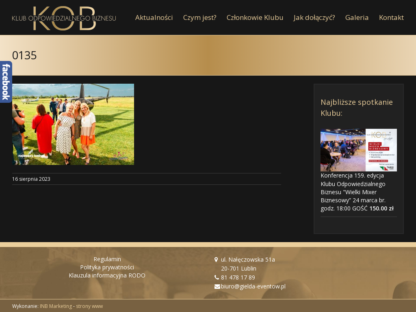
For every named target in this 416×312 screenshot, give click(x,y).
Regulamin (107, 259)
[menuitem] (159, 17)
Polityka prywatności (107, 267)
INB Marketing (56, 306)
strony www (89, 306)
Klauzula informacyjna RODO (107, 275)
